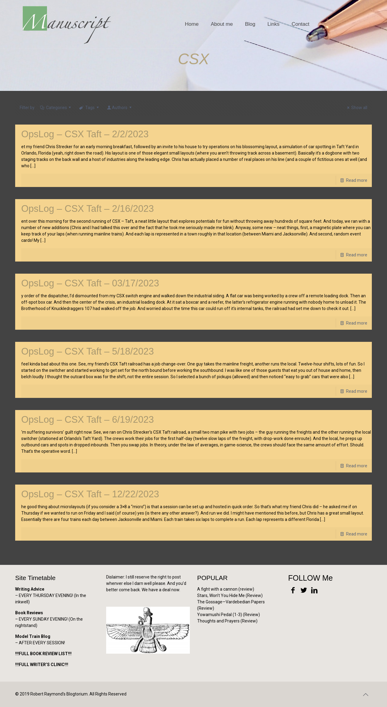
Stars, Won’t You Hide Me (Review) (230, 595)
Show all (356, 107)
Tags (89, 107)
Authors (119, 107)
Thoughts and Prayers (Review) (227, 621)
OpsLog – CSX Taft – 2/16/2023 (87, 208)
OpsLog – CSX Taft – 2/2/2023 (85, 134)
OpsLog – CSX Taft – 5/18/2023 (87, 351)
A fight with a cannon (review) (225, 589)
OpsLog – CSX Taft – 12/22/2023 (90, 494)
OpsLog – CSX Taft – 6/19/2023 (87, 419)
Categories (56, 107)
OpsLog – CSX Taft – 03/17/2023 (90, 283)
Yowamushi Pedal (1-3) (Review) (228, 614)
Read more (356, 180)
